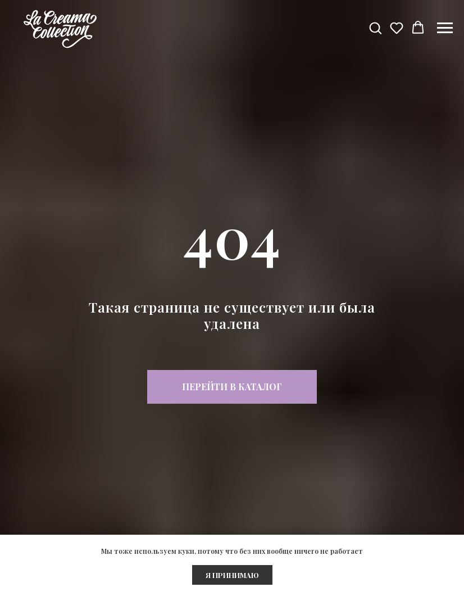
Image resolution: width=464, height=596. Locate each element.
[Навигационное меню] (445, 28)
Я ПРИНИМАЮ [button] (232, 575)
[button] (375, 27)
